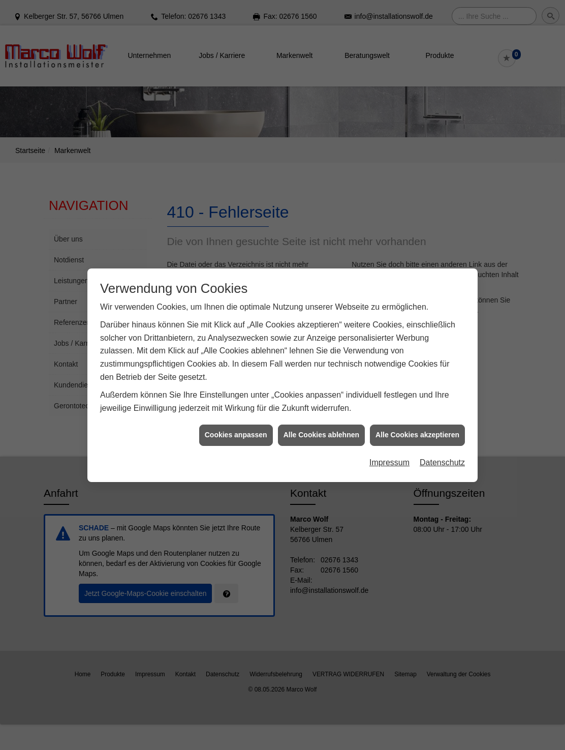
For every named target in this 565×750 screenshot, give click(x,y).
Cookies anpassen (236, 430)
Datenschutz (442, 457)
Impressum (389, 457)
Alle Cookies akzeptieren (417, 430)
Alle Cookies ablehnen (321, 430)
